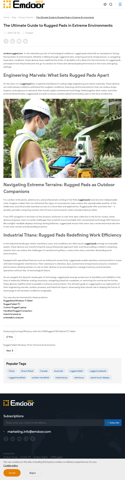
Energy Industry (26, 17)
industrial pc (62, 377)
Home (6, 17)
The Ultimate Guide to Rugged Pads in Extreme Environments (65, 17)
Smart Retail (27, 371)
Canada (44, 371)
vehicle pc (79, 377)
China (11, 371)
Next (9, 350)
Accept (12, 473)
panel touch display (100, 377)
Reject (33, 473)
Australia (58, 371)
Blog (14, 17)
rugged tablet (76, 371)
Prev (9, 337)
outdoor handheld (40, 377)
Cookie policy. (10, 465)
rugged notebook (98, 371)
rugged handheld (17, 377)
